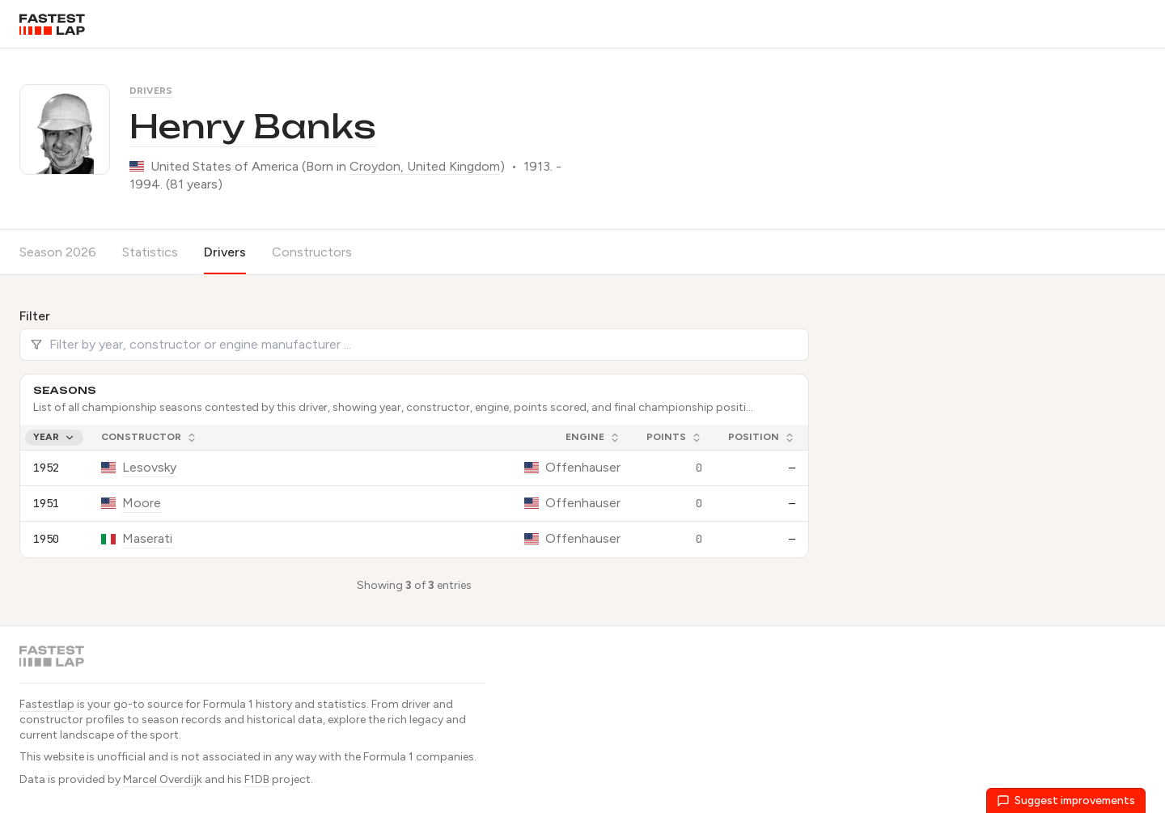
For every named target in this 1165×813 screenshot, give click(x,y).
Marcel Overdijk (162, 779)
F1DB (256, 779)
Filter (34, 316)
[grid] (414, 491)
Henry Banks (252, 126)
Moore (141, 502)
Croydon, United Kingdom (425, 166)
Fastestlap (46, 704)
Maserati (147, 538)
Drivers (150, 90)
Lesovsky (149, 467)
